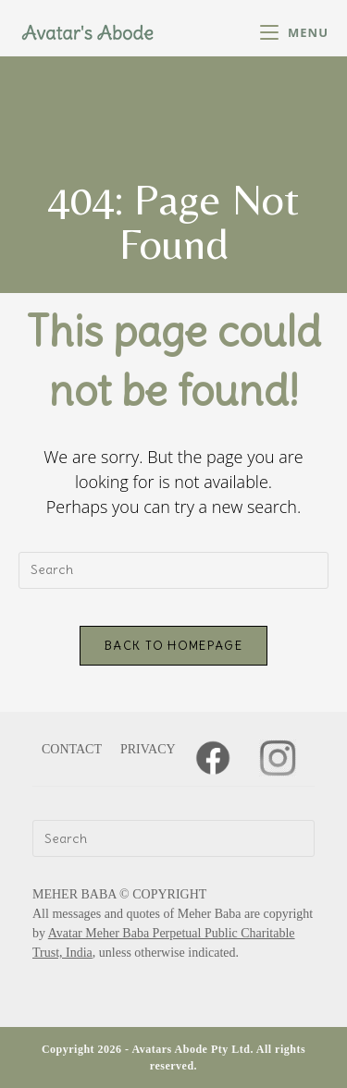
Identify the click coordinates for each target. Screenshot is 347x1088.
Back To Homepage (173, 646)
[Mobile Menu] (294, 32)
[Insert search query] (173, 570)
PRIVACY (148, 749)
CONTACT (72, 749)
